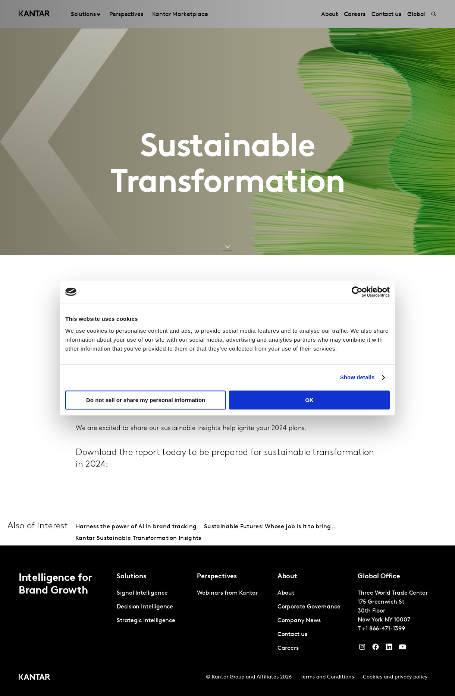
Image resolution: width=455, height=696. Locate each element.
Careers (288, 648)
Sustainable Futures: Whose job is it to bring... (270, 527)
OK (309, 400)
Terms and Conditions (327, 677)
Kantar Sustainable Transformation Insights (138, 538)
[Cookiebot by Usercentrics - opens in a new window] (357, 291)
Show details (357, 377)
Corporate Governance (309, 607)
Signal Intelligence (142, 593)
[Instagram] (362, 648)
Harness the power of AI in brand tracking (136, 527)
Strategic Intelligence (146, 621)
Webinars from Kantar (227, 593)
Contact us (292, 635)
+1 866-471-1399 (383, 629)
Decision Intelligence (145, 607)
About (286, 593)
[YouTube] (389, 648)
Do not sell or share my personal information (145, 400)
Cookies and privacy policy (395, 677)
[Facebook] (375, 648)
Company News (299, 621)
